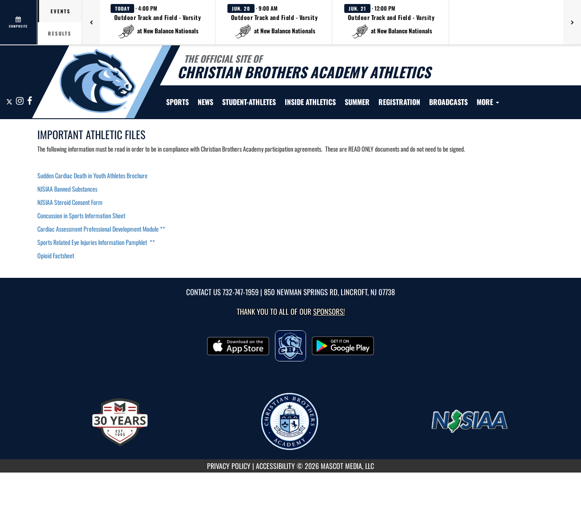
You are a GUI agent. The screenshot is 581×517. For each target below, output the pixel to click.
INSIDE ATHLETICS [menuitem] (310, 101)
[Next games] (572, 22)
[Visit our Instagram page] (20, 101)
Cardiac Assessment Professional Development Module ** (101, 228)
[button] (157, 22)
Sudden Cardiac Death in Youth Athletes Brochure (93, 175)
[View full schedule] (19, 22)
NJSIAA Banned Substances (67, 188)
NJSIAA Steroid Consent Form (70, 202)
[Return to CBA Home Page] (97, 81)
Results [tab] (60, 33)
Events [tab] (61, 11)
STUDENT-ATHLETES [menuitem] (249, 101)
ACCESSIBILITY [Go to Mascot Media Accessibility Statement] (275, 466)
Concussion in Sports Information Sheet (81, 215)
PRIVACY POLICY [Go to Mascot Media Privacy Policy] (229, 466)
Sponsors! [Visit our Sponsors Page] (329, 311)
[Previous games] (91, 22)
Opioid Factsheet (55, 255)
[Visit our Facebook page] (29, 101)
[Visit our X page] (10, 101)
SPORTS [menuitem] (177, 101)
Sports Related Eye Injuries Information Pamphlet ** (96, 242)
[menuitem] (205, 101)
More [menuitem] (488, 101)
